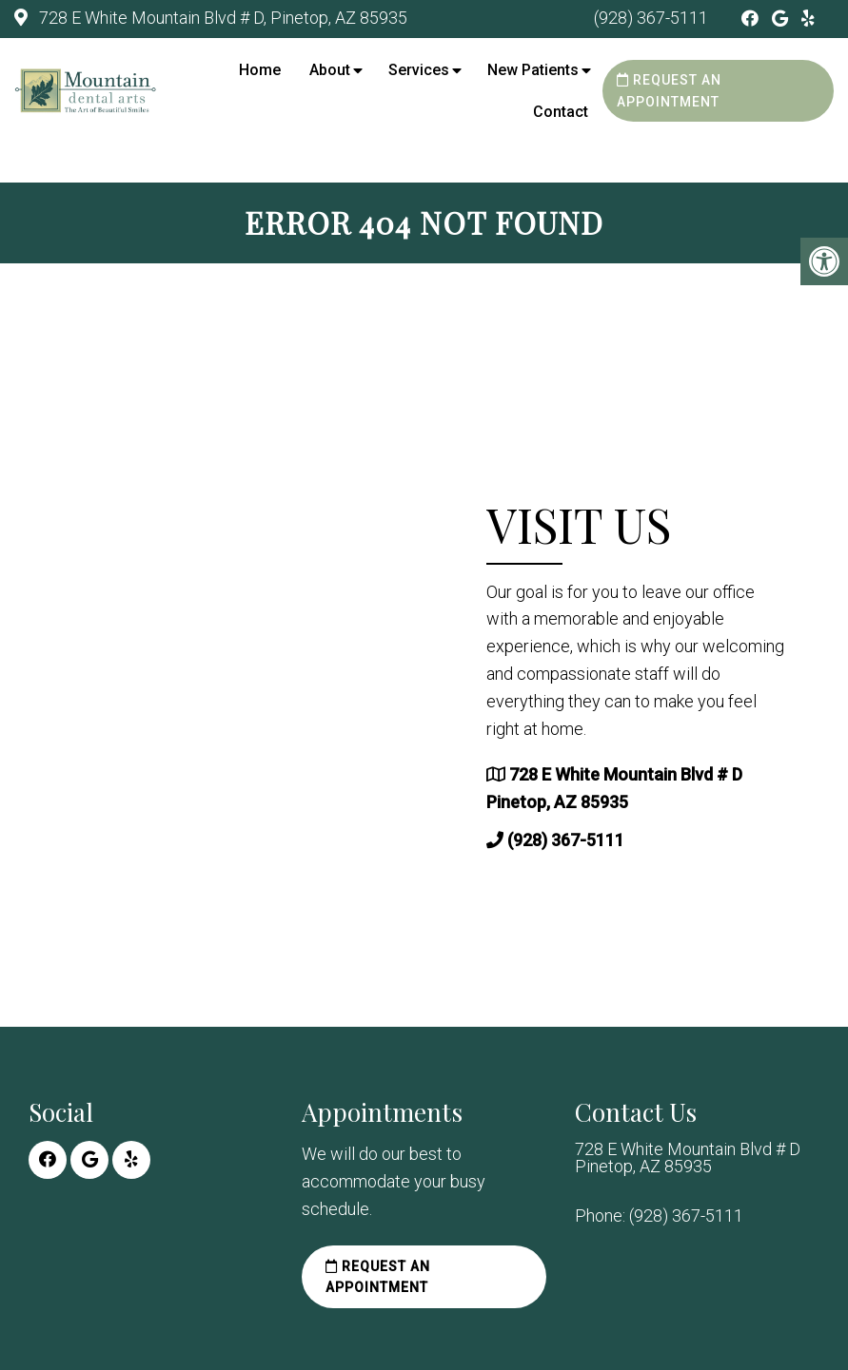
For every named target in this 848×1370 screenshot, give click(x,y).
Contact (560, 112)
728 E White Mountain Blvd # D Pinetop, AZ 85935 (687, 1158)
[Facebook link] (752, 19)
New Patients (533, 70)
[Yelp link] (808, 19)
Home (260, 70)
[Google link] (782, 19)
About (329, 70)
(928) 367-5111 (651, 18)
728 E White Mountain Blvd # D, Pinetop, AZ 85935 (221, 18)
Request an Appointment (669, 90)
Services (418, 70)
